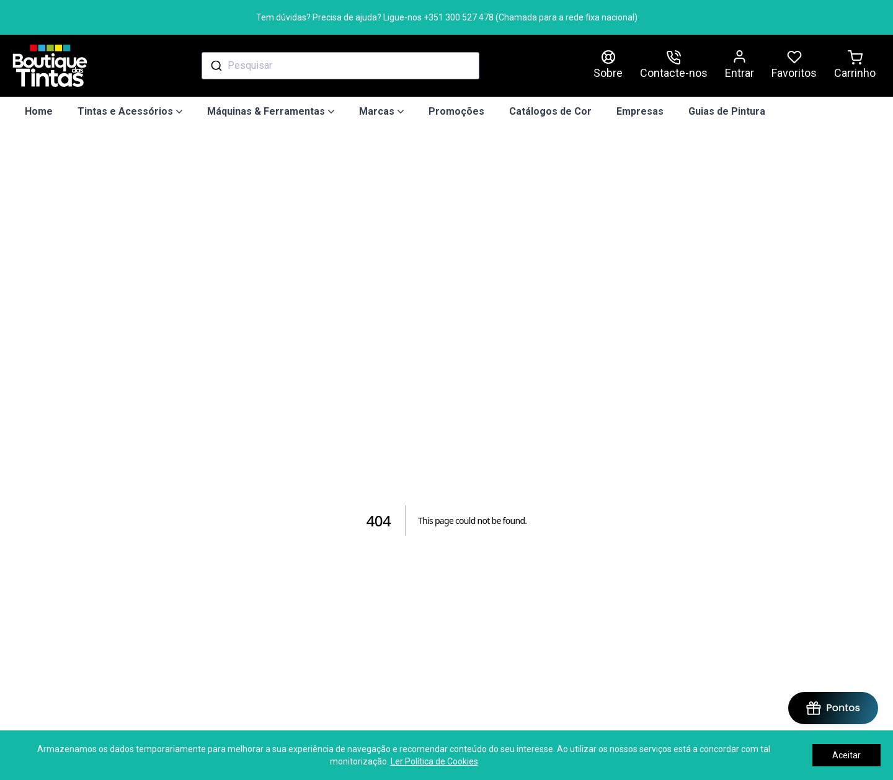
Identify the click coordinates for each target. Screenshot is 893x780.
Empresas (640, 111)
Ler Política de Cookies (434, 761)
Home (39, 111)
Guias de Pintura (726, 111)
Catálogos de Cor (550, 111)
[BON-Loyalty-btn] (833, 708)
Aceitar (846, 755)
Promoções (456, 111)
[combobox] (340, 65)
